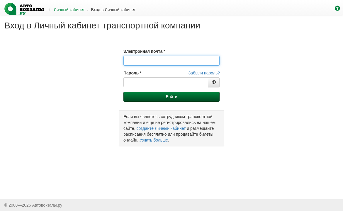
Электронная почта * (144, 51)
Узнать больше (154, 140)
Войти (171, 96)
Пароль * (132, 73)
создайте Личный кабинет (161, 128)
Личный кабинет (69, 9)
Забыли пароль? (204, 73)
